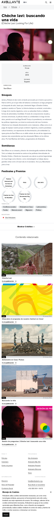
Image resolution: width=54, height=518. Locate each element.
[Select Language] (25, 2)
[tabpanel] (27, 345)
